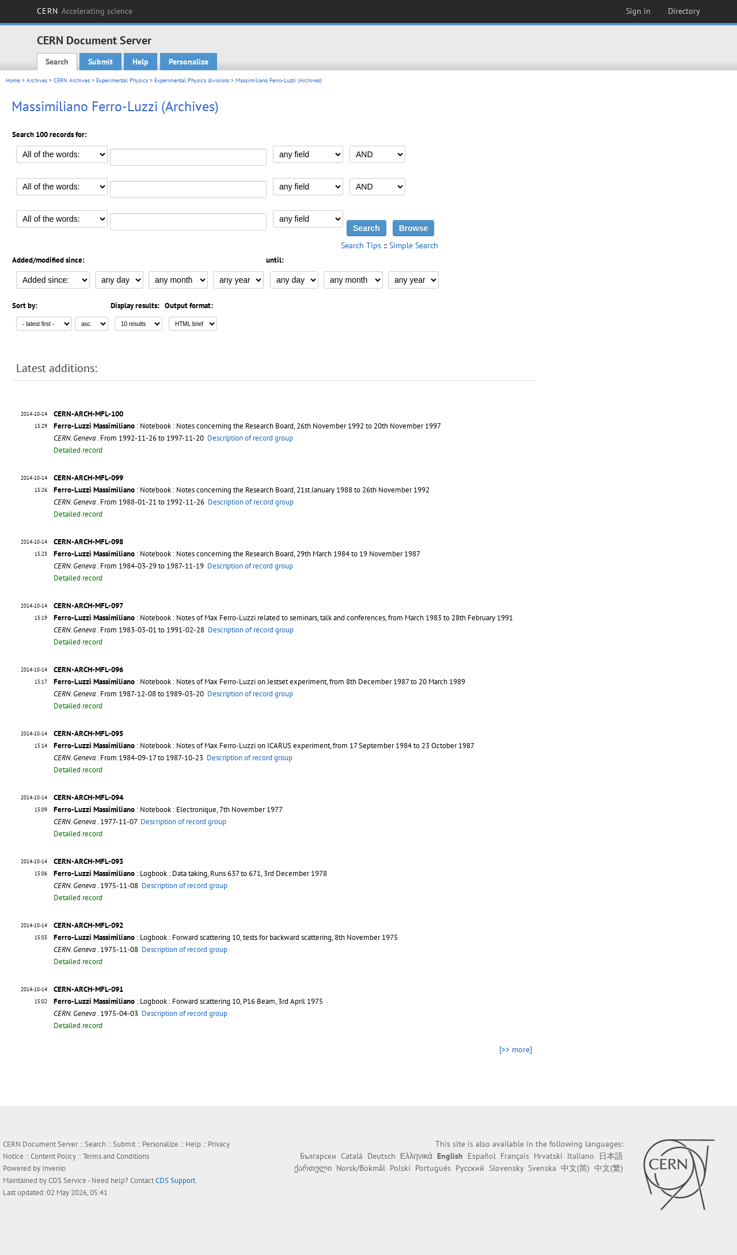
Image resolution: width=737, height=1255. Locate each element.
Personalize (188, 61)
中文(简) (575, 1168)
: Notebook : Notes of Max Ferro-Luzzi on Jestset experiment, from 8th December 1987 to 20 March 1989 (259, 682)
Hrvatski (548, 1156)
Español (482, 1156)
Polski (400, 1168)
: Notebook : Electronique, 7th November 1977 (168, 809)
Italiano (580, 1156)
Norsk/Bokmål (360, 1168)
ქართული (313, 1168)
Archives (36, 80)
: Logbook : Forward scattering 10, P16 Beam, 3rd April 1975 (188, 1001)
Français (514, 1156)
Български (318, 1156)
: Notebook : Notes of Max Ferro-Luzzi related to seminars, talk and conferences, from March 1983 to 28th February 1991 (283, 618)
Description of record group (250, 438)
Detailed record (78, 450)
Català (352, 1156)
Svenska (542, 1168)
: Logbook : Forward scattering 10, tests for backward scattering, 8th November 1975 (226, 937)
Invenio (54, 1168)
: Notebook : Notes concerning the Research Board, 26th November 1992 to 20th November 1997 (247, 426)
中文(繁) (608, 1168)
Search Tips (361, 245)
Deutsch (381, 1156)
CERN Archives (72, 80)
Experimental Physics (122, 80)
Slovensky (506, 1168)
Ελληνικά (416, 1156)
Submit (100, 61)
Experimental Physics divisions (191, 80)
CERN (84, 11)
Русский (469, 1168)
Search (57, 61)
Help (140, 61)
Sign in (638, 11)
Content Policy (53, 1156)
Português (433, 1168)
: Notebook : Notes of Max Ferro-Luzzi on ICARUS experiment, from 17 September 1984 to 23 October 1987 (264, 745)
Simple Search (413, 245)
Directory (684, 11)
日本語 (611, 1156)
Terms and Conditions (116, 1156)
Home (13, 80)
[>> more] (515, 1049)
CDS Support (175, 1180)
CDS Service (67, 1180)
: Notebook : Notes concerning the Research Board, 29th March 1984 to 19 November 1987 (237, 554)
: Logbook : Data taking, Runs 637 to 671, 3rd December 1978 (190, 873)
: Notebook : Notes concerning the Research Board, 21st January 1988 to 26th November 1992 (242, 490)
